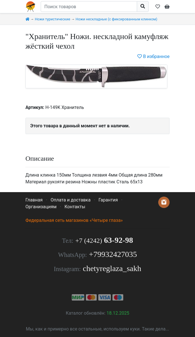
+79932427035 (113, 254)
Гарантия (108, 200)
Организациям (41, 206)
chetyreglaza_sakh (112, 268)
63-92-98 (104, 240)
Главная (34, 200)
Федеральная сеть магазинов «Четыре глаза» (74, 220)
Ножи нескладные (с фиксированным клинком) (116, 19)
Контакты (74, 206)
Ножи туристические (52, 19)
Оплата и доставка (70, 200)
